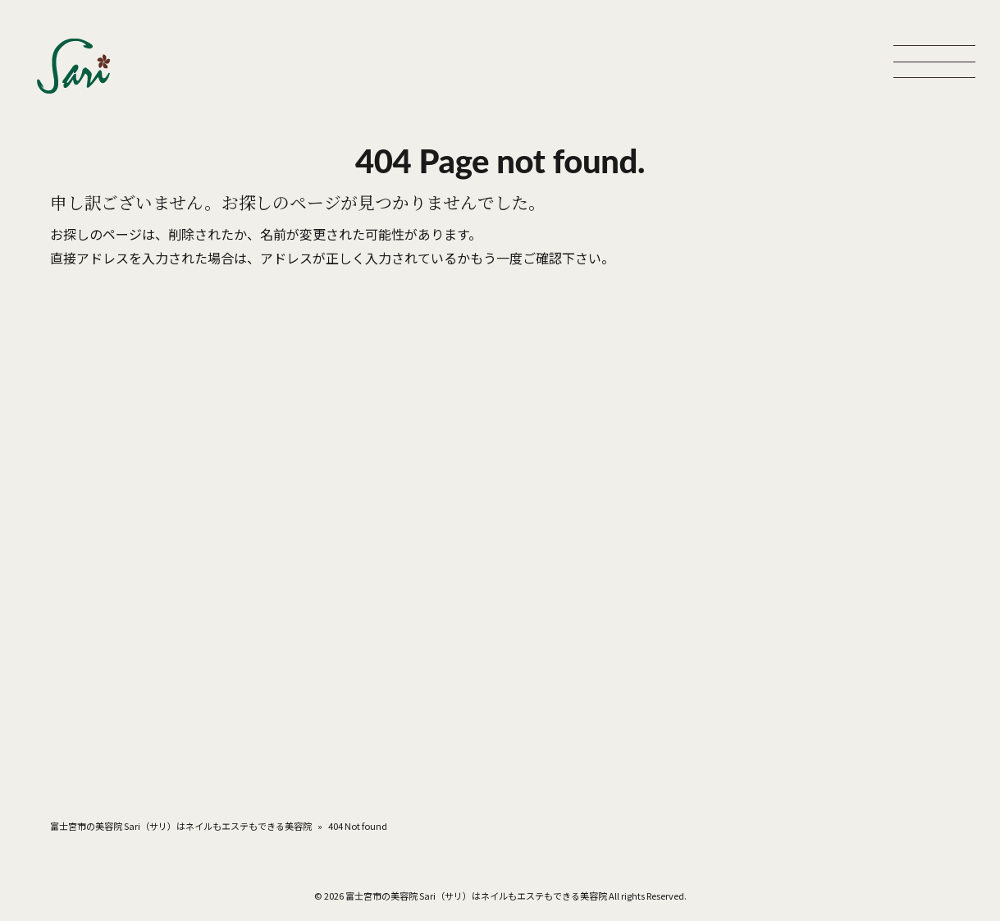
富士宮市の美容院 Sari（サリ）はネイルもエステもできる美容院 (181, 825)
